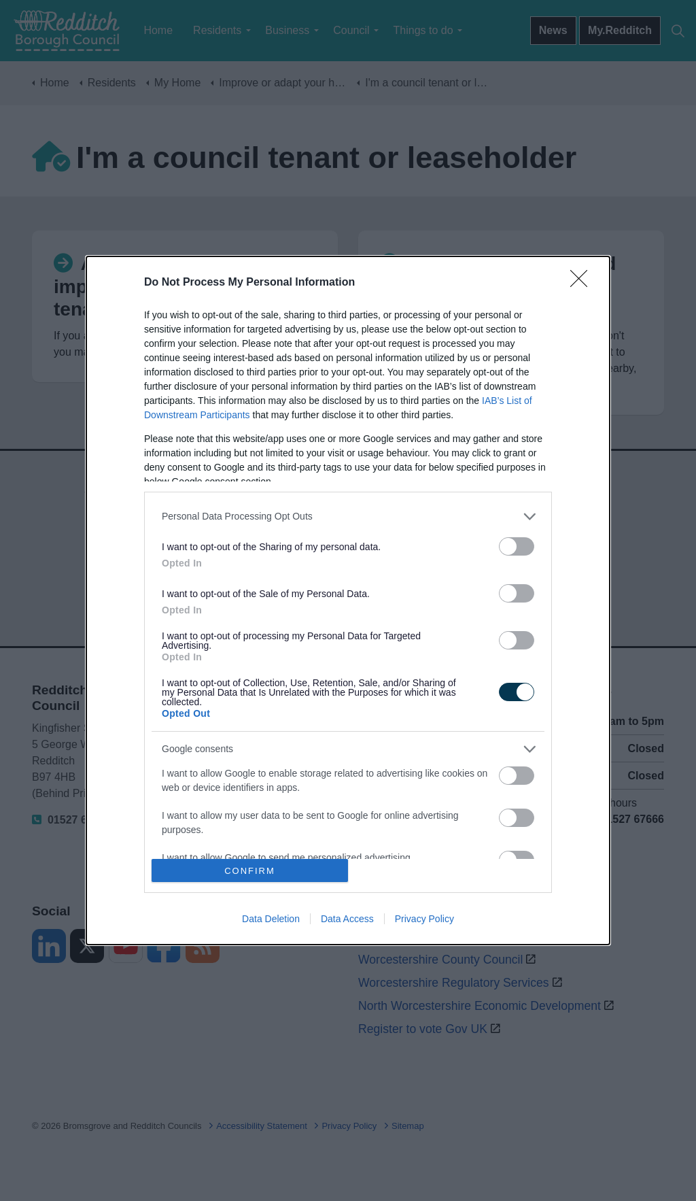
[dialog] (348, 600)
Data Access (347, 918)
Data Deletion (271, 918)
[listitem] (348, 516)
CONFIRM (249, 871)
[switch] (516, 546)
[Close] (583, 283)
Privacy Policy (424, 918)
